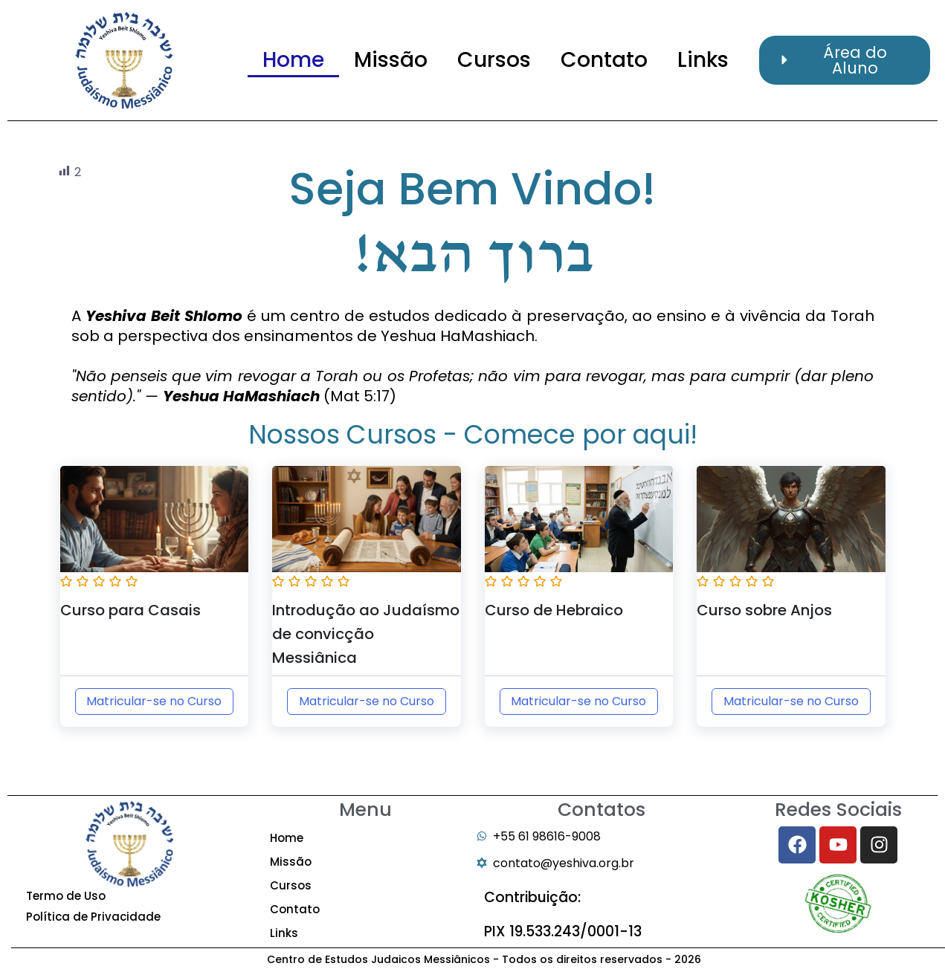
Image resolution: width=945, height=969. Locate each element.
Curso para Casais (130, 610)
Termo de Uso (66, 896)
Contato (604, 59)
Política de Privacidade (93, 916)
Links (703, 59)
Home (293, 59)
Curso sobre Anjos (764, 610)
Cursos (494, 59)
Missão (391, 59)
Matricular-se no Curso (154, 701)
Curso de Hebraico (554, 610)
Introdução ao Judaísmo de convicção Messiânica (365, 634)
